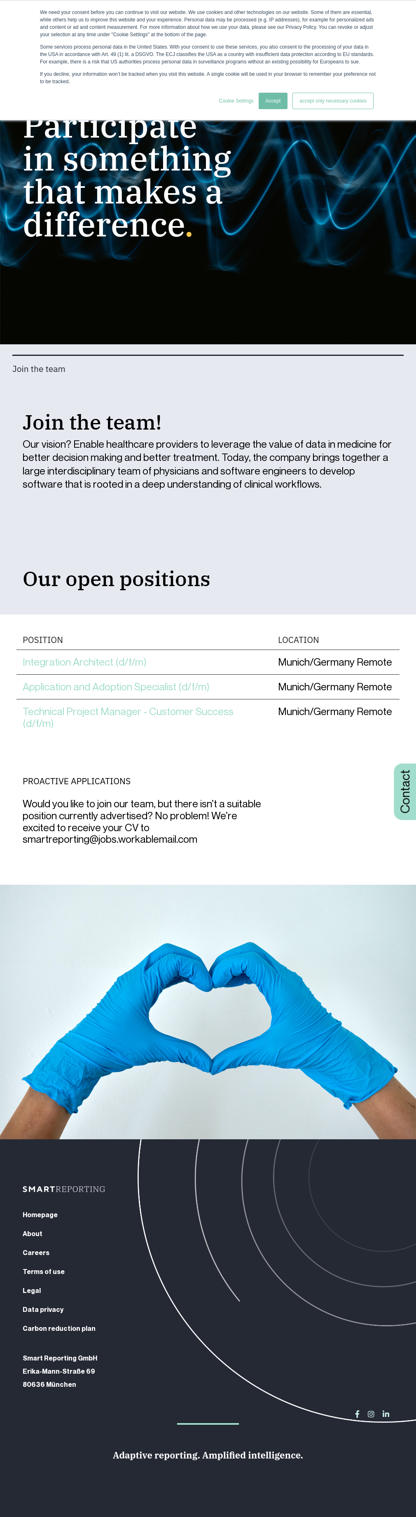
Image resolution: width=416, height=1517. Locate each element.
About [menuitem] (32, 1233)
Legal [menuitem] (32, 1290)
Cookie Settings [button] (236, 101)
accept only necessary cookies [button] (333, 101)
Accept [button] (273, 101)
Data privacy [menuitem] (43, 1309)
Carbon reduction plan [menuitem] (59, 1328)
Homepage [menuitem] (40, 1215)
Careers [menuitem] (36, 1252)
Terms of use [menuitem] (44, 1271)
